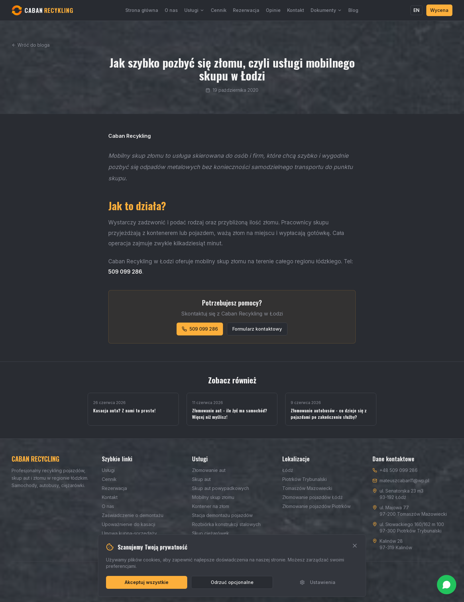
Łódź (287, 470)
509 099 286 (200, 329)
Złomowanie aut (209, 470)
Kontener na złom (210, 506)
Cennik (219, 10)
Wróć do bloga (31, 45)
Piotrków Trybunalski (304, 479)
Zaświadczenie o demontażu (132, 515)
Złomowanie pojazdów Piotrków (316, 506)
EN (416, 10)
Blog (353, 10)
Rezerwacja (246, 10)
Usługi (194, 10)
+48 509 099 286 (399, 470)
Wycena (439, 10)
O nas (171, 10)
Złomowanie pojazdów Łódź (312, 497)
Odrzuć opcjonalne (232, 582)
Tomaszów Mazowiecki (307, 488)
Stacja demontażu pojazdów (222, 515)
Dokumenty (326, 10)
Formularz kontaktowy (257, 329)
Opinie (273, 10)
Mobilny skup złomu (213, 497)
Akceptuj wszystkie (147, 582)
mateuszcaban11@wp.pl (404, 480)
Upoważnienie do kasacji (128, 524)
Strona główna (141, 10)
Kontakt (295, 10)
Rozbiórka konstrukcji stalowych (226, 524)
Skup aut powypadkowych (220, 488)
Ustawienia (317, 582)
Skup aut (201, 479)
